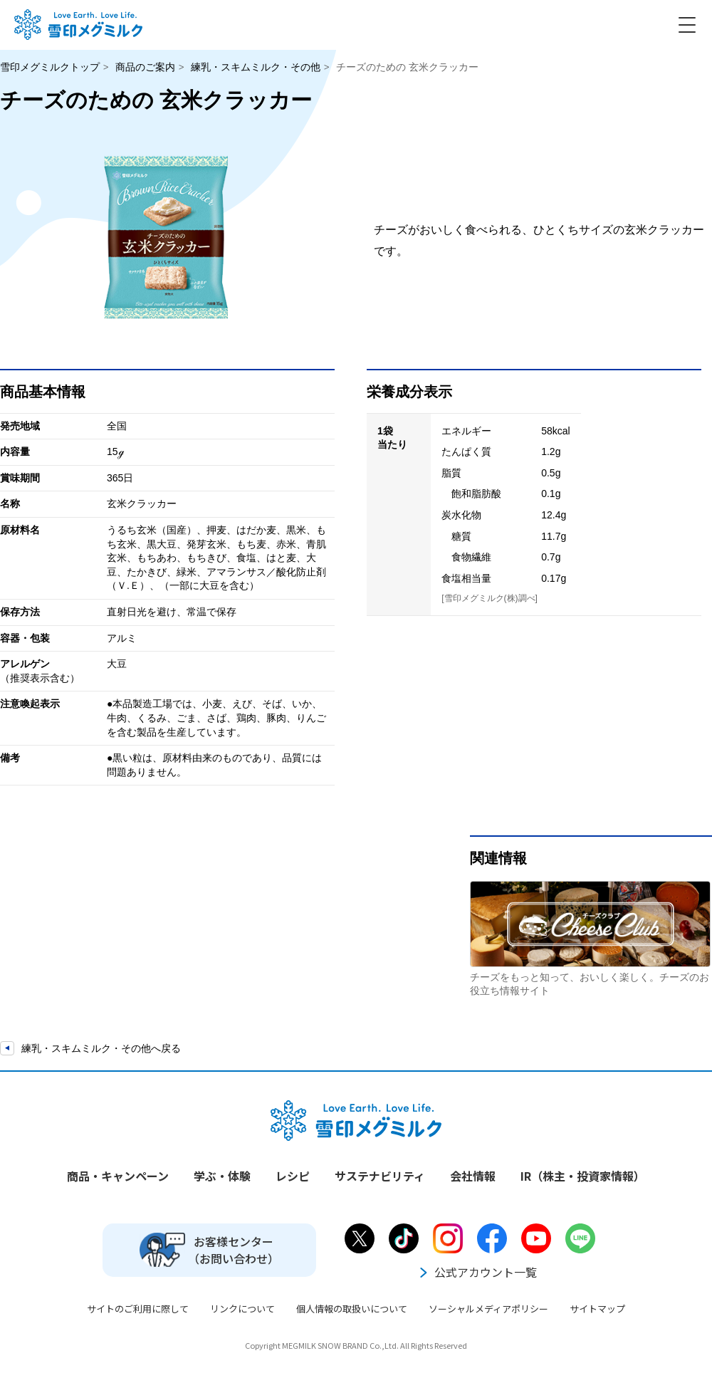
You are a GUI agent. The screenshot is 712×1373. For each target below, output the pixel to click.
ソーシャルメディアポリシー (488, 1308)
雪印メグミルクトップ (50, 67)
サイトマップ (597, 1308)
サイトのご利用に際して (138, 1308)
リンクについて (242, 1308)
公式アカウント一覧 (477, 1271)
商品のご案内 (145, 67)
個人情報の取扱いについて (351, 1308)
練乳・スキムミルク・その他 (255, 67)
